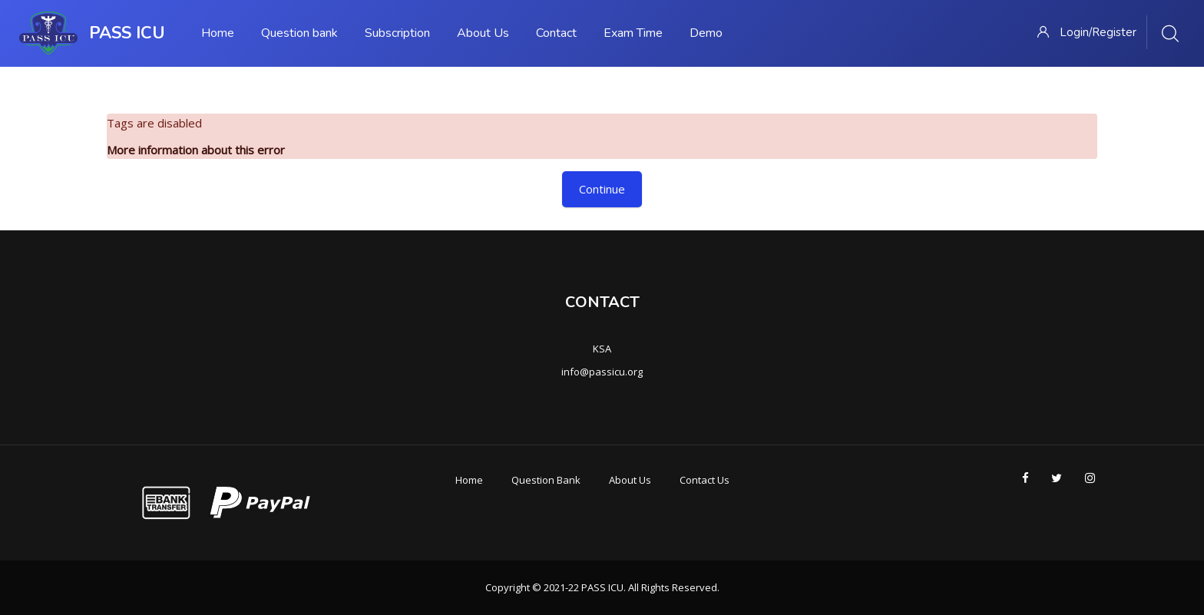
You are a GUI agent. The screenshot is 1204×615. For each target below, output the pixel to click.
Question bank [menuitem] (299, 33)
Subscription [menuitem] (397, 33)
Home (469, 480)
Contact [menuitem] (556, 33)
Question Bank (545, 480)
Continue (602, 189)
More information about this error (196, 149)
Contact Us (704, 480)
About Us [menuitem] (483, 33)
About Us (630, 480)
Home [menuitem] (217, 33)
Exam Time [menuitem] (633, 33)
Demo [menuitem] (706, 33)
